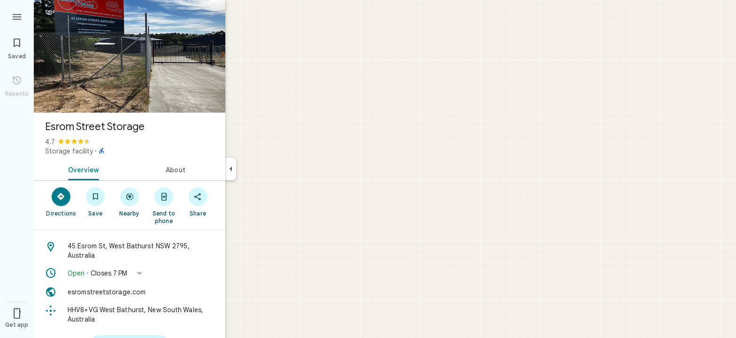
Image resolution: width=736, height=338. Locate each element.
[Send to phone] (163, 205)
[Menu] (17, 16)
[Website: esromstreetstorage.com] (129, 292)
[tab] (82, 169)
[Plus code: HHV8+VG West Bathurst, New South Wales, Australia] (129, 314)
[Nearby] (130, 201)
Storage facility (69, 151)
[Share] (198, 201)
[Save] (95, 201)
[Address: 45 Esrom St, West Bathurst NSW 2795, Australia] (129, 251)
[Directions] (61, 201)
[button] (129, 273)
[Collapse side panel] (230, 169)
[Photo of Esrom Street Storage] (129, 56)
